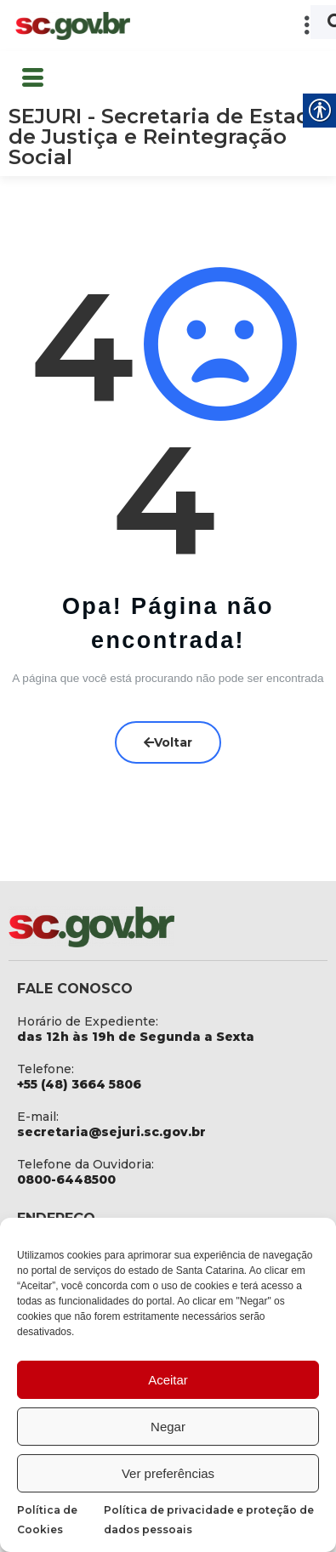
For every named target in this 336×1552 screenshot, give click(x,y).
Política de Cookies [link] (47, 1520)
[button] (234, 26)
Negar (168, 1426)
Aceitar (168, 1380)
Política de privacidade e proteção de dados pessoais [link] (209, 1520)
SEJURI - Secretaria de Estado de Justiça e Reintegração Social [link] (166, 136)
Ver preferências (168, 1473)
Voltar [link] (168, 741)
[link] (72, 26)
